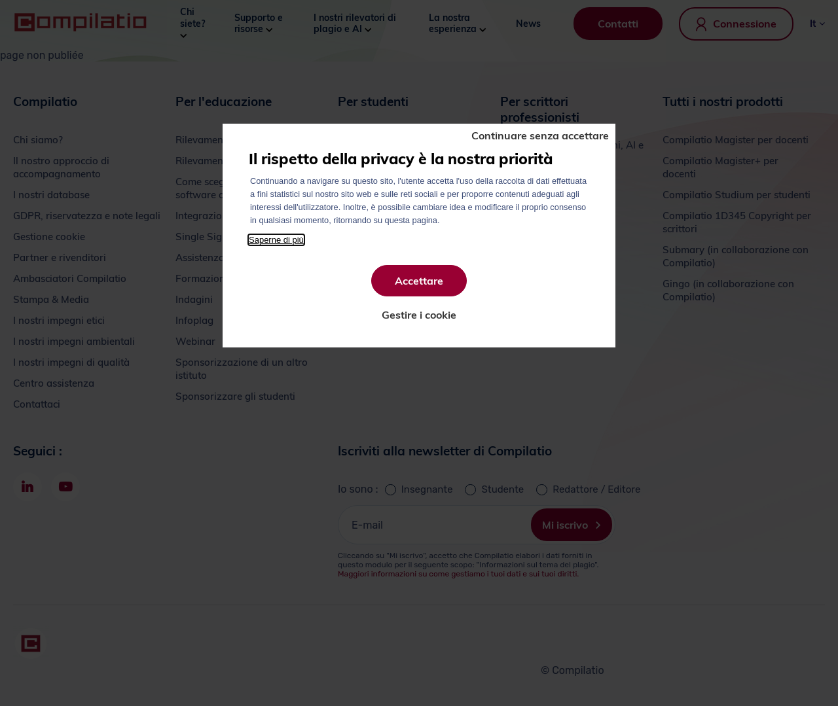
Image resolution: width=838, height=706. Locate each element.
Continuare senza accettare (540, 135)
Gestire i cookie (419, 314)
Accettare (419, 280)
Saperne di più (276, 240)
